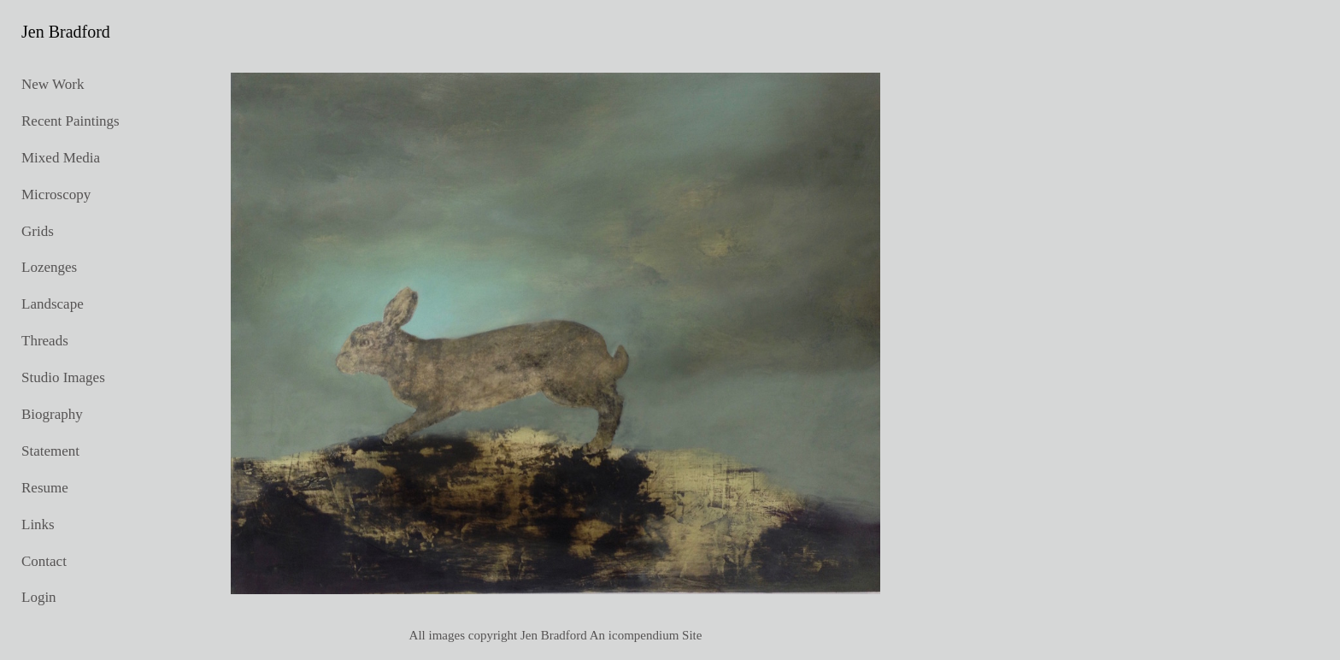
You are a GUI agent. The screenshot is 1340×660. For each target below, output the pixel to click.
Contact (44, 561)
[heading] (64, 32)
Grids (37, 231)
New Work (52, 84)
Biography (52, 414)
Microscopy (56, 194)
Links (38, 524)
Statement (50, 451)
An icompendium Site (646, 635)
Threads (44, 341)
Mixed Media (60, 158)
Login (38, 597)
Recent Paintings (70, 121)
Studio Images (63, 377)
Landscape (52, 304)
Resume (44, 488)
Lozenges (49, 267)
